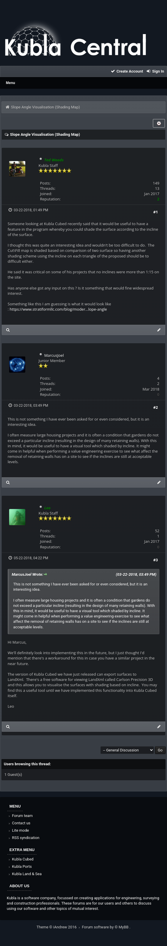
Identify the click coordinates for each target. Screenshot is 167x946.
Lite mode (18, 830)
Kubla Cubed (21, 859)
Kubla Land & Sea (25, 874)
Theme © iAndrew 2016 (59, 927)
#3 (155, 559)
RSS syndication (23, 838)
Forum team (20, 815)
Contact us (19, 823)
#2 (155, 407)
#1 (155, 212)
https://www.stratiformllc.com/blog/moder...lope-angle (58, 309)
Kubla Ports (20, 866)
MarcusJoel (54, 355)
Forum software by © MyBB (106, 927)
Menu (10, 83)
